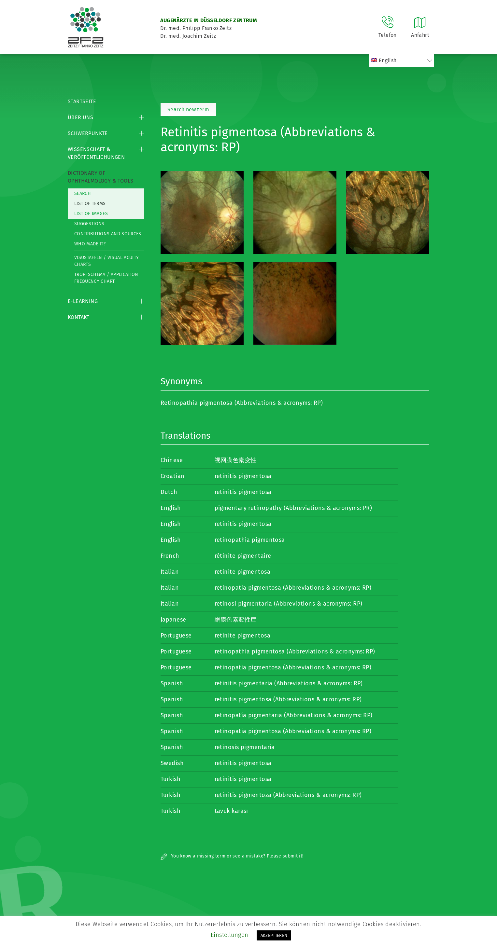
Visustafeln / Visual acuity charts (106, 261)
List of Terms (90, 203)
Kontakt (79, 317)
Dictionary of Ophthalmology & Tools (100, 177)
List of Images (91, 213)
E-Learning (83, 301)
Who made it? (90, 244)
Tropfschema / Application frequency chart (106, 278)
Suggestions (89, 223)
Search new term (188, 109)
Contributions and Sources (107, 234)
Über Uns (80, 117)
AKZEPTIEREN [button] (274, 935)
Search (82, 193)
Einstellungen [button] (229, 935)
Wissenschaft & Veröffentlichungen (96, 153)
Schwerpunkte (88, 133)
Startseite (82, 101)
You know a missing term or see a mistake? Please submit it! (232, 856)
